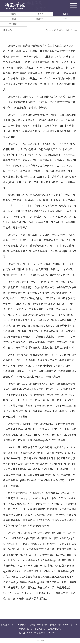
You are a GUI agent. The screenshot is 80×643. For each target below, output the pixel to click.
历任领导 (39, 14)
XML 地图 (40, 641)
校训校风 (39, 19)
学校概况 (66, 30)
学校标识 (66, 19)
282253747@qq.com (54, 633)
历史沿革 (66, 14)
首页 (60, 30)
